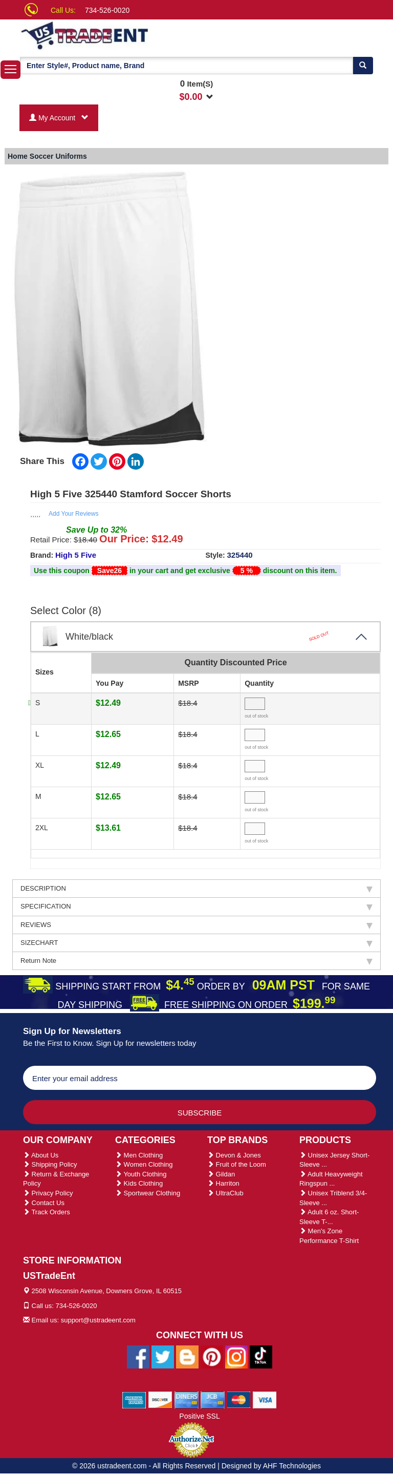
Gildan (221, 1174)
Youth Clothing (140, 1174)
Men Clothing (139, 1155)
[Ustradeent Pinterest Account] (212, 1357)
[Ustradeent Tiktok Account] (261, 1357)
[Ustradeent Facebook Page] (138, 1357)
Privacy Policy (48, 1193)
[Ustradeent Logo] (120, 34)
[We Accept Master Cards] (239, 1400)
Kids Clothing (139, 1183)
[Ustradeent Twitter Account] (162, 1357)
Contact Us (43, 1203)
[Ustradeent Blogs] (187, 1357)
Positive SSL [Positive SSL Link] (199, 1416)
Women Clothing (143, 1164)
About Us (40, 1155)
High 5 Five (75, 555)
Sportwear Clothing (147, 1193)
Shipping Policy (50, 1164)
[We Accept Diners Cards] (186, 1400)
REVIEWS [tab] (196, 925)
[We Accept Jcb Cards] (213, 1400)
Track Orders (46, 1212)
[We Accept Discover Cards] (160, 1400)
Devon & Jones (234, 1155)
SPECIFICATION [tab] (196, 906)
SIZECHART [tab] (196, 943)
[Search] (363, 65)
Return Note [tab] (196, 961)
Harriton (223, 1183)
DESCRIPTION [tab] (196, 888)
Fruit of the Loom (236, 1164)
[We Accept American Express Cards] (134, 1400)
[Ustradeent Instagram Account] (236, 1357)
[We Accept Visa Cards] (265, 1400)
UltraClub (225, 1193)
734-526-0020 (107, 10)
